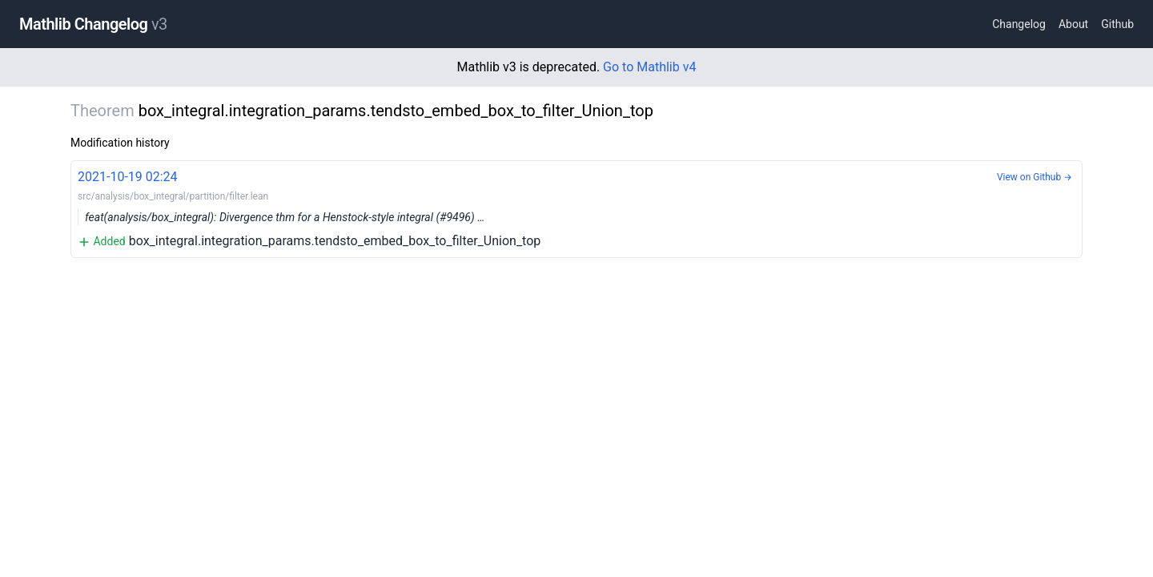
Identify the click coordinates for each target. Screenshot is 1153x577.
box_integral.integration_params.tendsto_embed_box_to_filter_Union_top (576, 207)
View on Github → (1034, 177)
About (1073, 24)
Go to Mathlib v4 (649, 67)
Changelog (1019, 24)
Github (1117, 24)
